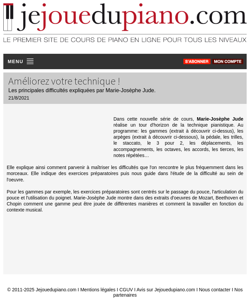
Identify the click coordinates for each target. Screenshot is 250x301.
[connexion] (227, 61)
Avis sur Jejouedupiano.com (166, 289)
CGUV (126, 289)
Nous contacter (215, 289)
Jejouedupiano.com (56, 289)
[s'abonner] (197, 61)
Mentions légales (97, 289)
